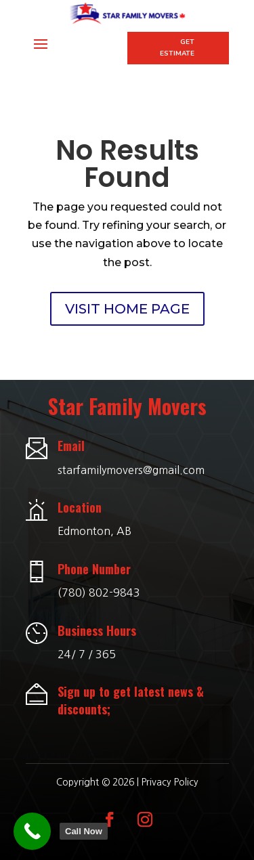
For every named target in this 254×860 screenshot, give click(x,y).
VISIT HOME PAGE (127, 309)
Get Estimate (177, 47)
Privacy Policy (170, 782)
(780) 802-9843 (99, 592)
